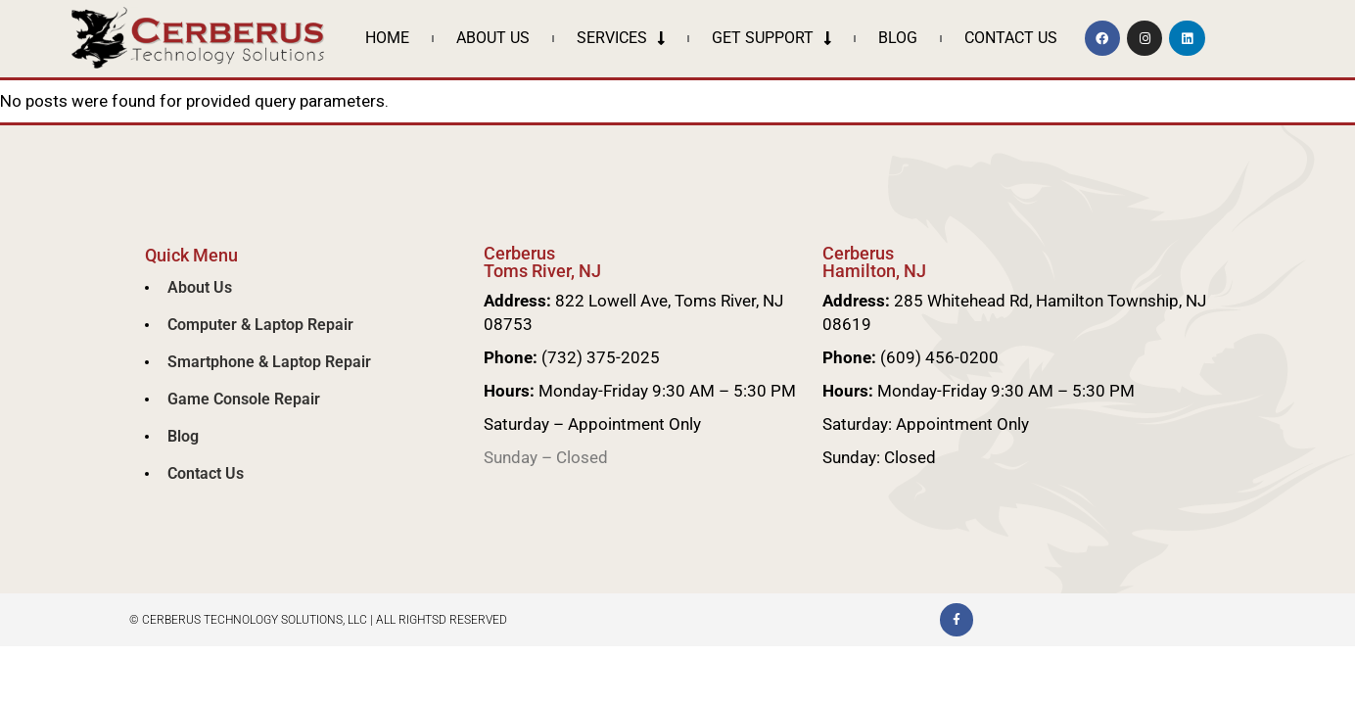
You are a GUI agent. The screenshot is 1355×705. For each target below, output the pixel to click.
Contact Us (1010, 37)
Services (621, 38)
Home (387, 37)
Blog (897, 37)
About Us (493, 37)
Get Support (771, 38)
